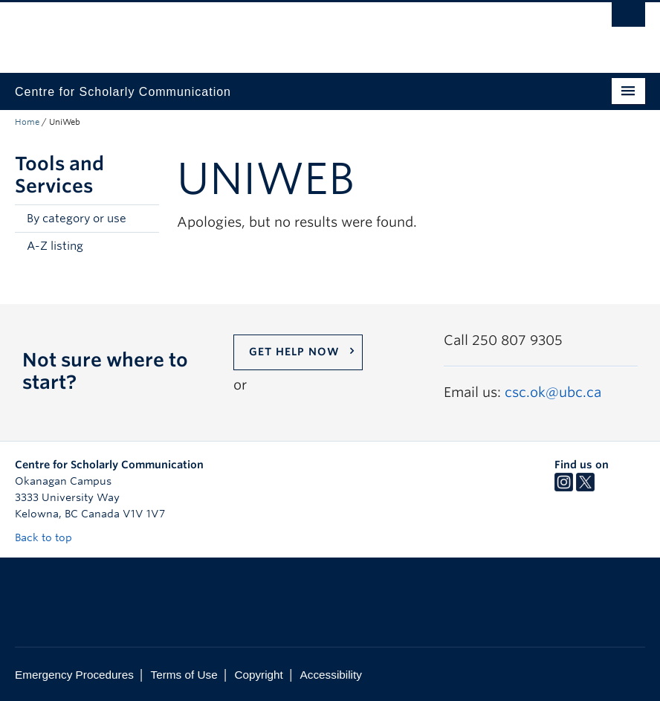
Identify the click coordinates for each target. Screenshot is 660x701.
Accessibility (331, 674)
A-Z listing (55, 246)
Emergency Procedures (74, 674)
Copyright (258, 674)
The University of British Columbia (283, 30)
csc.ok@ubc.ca (553, 392)
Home (27, 122)
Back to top (50, 537)
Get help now (294, 352)
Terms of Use (184, 674)
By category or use (76, 218)
